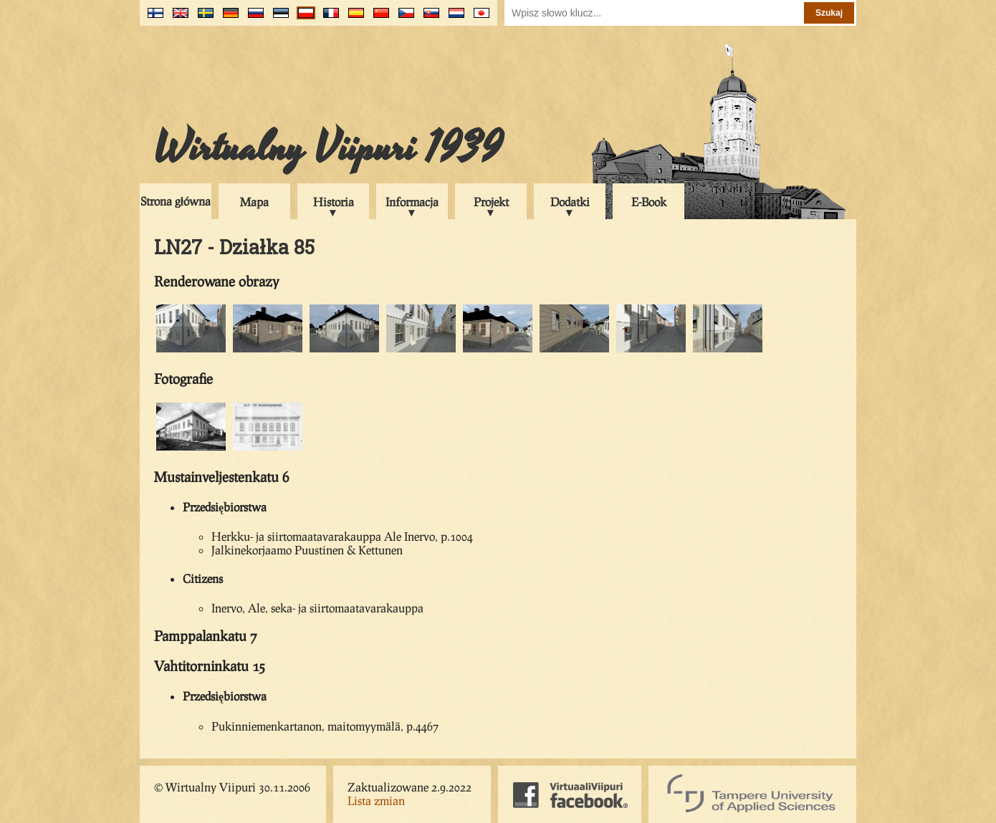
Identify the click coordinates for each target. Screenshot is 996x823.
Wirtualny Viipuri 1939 (328, 148)
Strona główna (175, 201)
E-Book (648, 201)
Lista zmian (376, 800)
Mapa (254, 201)
